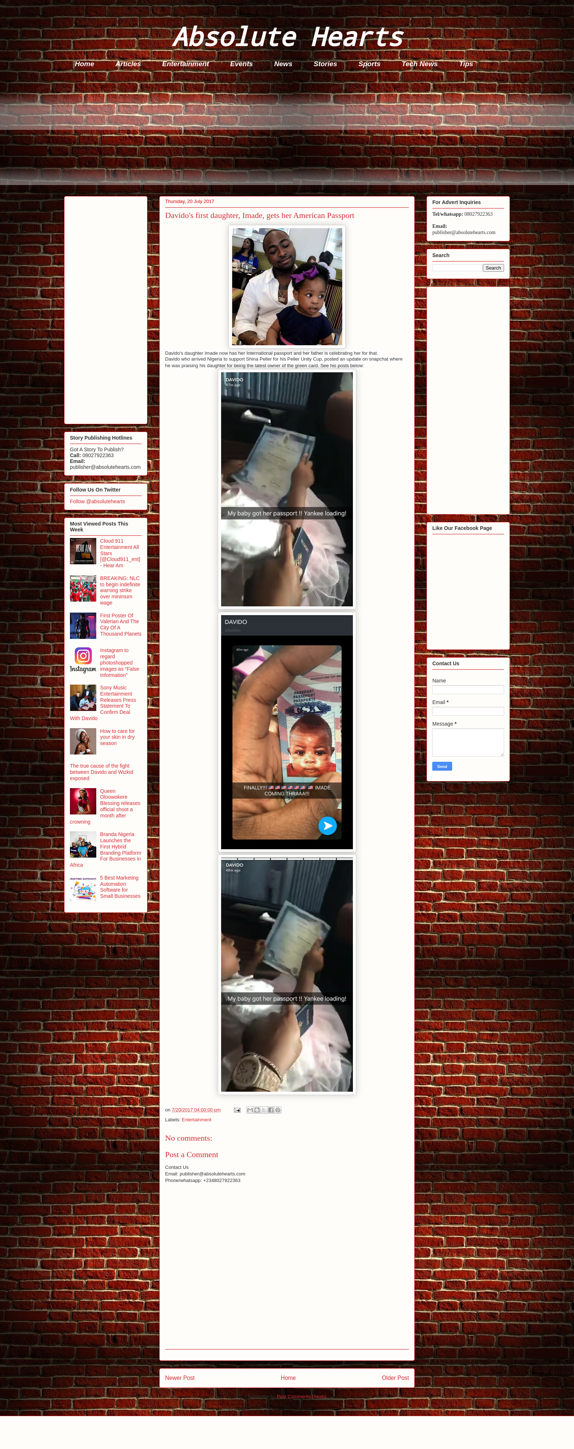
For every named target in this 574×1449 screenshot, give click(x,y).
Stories (325, 64)
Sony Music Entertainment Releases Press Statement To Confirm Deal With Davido (103, 703)
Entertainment (185, 64)
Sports (369, 64)
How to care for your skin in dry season (117, 737)
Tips (466, 64)
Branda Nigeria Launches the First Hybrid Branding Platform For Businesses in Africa (105, 849)
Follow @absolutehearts (97, 501)
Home (84, 64)
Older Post (395, 1378)
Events (241, 64)
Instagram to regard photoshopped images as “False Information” (119, 662)
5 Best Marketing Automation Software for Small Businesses (120, 887)
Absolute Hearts (287, 36)
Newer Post (180, 1378)
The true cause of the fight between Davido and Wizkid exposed (101, 772)
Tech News (420, 64)
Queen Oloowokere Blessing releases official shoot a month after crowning (105, 806)
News (283, 64)
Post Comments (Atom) (301, 1396)
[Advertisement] (283, 134)
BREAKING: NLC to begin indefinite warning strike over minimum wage (120, 590)
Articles (128, 64)
